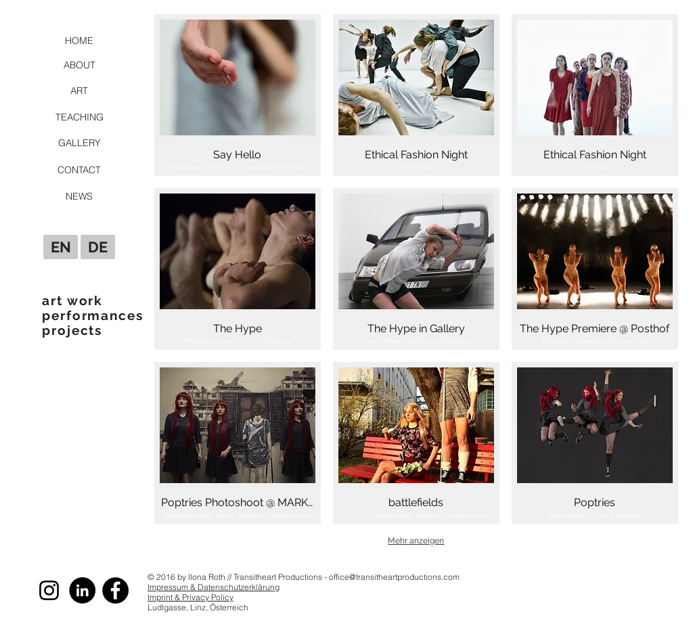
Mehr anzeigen (416, 540)
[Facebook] (115, 590)
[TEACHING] (79, 117)
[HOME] (79, 40)
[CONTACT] (79, 169)
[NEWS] (79, 196)
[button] (237, 95)
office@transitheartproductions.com (394, 577)
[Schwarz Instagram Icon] (49, 590)
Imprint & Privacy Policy (190, 597)
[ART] (79, 90)
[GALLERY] (79, 142)
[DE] (97, 247)
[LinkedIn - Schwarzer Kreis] (82, 590)
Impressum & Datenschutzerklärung (214, 587)
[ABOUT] (79, 64)
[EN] (60, 247)
